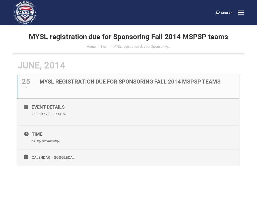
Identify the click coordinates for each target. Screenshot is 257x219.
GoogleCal (64, 158)
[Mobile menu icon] (240, 12)
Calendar (41, 158)
